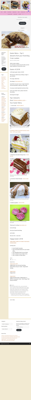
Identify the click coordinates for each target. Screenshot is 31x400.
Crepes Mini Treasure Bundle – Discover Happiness (20, 294)
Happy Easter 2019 (14, 263)
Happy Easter (12, 271)
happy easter (12, 289)
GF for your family (16, 132)
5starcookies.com (19, 81)
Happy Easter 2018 (18, 289)
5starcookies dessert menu (15, 286)
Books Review (3, 78)
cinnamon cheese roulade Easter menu (19, 287)
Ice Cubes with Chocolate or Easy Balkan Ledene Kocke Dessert (10, 336)
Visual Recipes (3, 88)
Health (2, 81)
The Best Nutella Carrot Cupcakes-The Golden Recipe (20, 295)
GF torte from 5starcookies (24, 288)
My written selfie (10, 14)
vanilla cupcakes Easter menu (20, 292)
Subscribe (22, 23)
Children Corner (3, 79)
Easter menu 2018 (15, 288)
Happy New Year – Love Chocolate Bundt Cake (8, 339)
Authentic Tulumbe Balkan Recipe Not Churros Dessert (9, 335)
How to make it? (20, 105)
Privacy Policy (15, 14)
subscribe (20, 14)
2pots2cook (3, 101)
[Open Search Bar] (23, 14)
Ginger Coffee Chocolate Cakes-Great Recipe (8, 340)
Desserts (12, 285)
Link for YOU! (21, 202)
